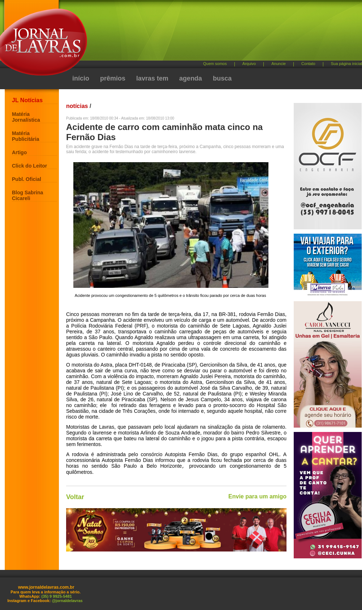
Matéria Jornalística (26, 117)
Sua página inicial (346, 63)
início (80, 78)
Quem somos (215, 63)
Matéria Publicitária (25, 136)
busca (222, 78)
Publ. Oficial (26, 179)
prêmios (112, 78)
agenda (190, 78)
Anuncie (278, 63)
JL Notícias (27, 100)
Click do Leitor (29, 166)
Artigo (19, 152)
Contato (308, 63)
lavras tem (152, 78)
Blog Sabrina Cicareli (27, 195)
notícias (77, 106)
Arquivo (249, 63)
